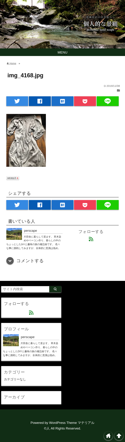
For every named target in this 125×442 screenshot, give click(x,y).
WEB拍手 (12, 178)
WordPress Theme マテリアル (71, 423)
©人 (47, 428)
